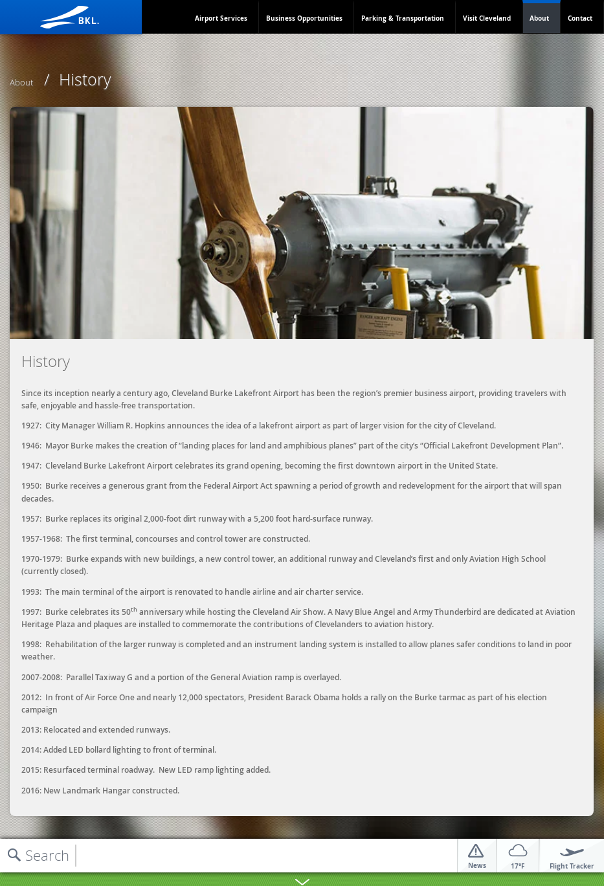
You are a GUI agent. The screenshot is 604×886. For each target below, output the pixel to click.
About (539, 18)
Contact (580, 18)
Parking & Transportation (402, 18)
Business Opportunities (304, 18)
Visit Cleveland (487, 18)
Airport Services (221, 18)
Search (47, 855)
